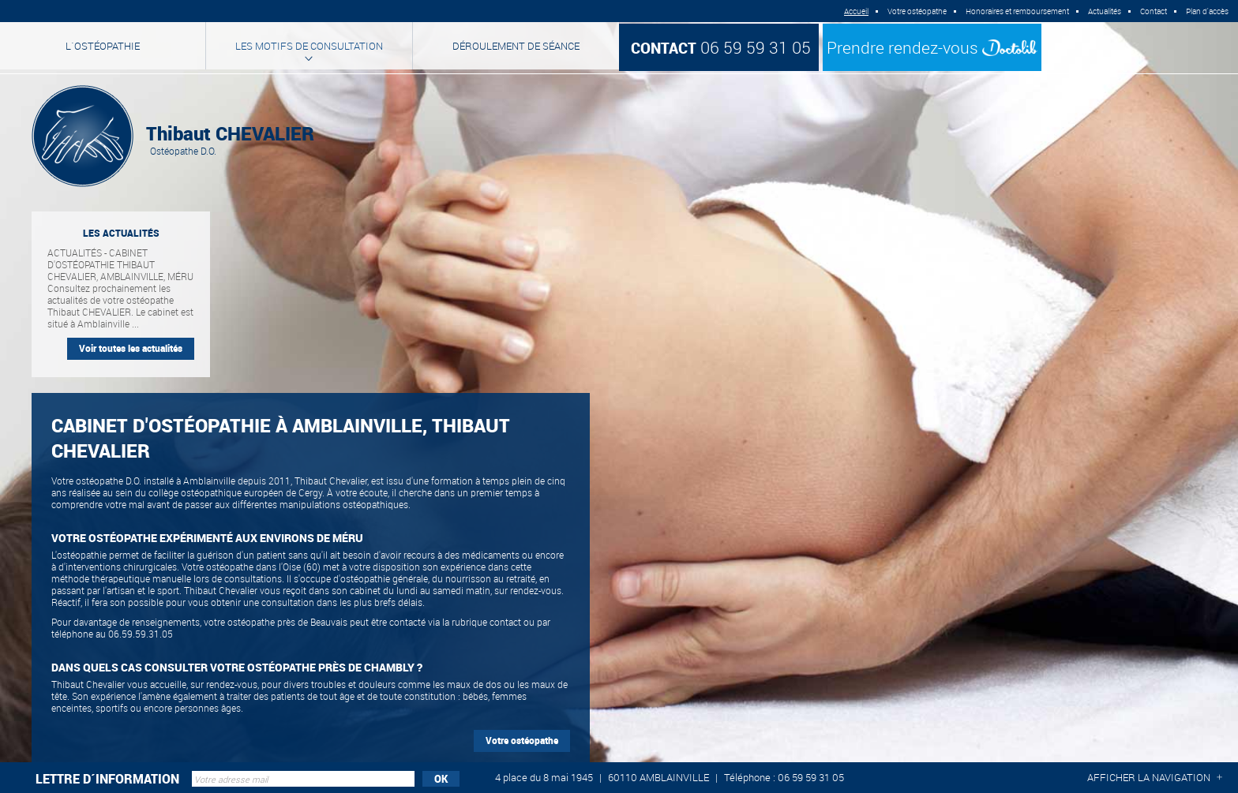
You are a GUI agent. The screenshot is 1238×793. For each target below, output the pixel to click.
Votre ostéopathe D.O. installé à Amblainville (143, 481)
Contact (1153, 11)
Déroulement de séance (516, 46)
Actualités (1104, 11)
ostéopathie (82, 555)
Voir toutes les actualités (130, 348)
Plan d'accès (1207, 11)
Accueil (856, 11)
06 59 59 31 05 (721, 47)
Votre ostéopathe (917, 11)
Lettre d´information (107, 778)
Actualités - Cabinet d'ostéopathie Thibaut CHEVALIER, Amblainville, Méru (120, 264)
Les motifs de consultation (309, 46)
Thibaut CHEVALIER (173, 115)
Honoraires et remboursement (1017, 11)
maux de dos (474, 684)
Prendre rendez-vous (932, 47)
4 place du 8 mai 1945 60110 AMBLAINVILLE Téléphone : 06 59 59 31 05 (669, 777)
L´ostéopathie (103, 46)
